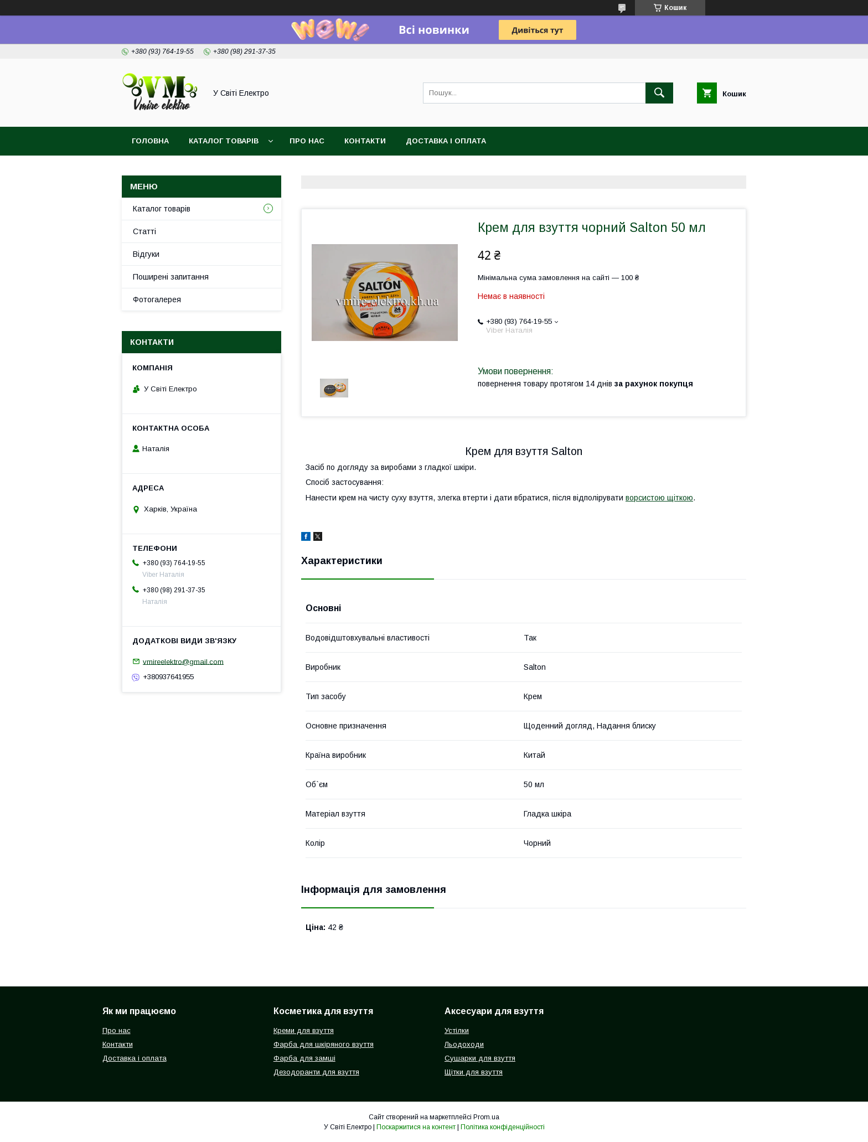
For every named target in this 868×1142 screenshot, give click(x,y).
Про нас (307, 141)
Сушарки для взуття (480, 1058)
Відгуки (146, 254)
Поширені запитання (171, 276)
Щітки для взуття (474, 1072)
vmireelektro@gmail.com (183, 661)
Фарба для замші (304, 1058)
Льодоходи (464, 1044)
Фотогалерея (157, 299)
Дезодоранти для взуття (316, 1072)
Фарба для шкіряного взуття (323, 1044)
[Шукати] (659, 93)
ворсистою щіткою (659, 497)
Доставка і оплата (446, 141)
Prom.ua (486, 1117)
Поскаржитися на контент (416, 1127)
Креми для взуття (303, 1030)
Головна (150, 141)
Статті (144, 231)
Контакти (365, 141)
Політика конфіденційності (503, 1127)
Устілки (457, 1030)
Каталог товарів (224, 141)
